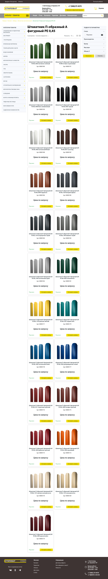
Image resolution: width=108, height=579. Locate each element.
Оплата (20, 1)
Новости (58, 567)
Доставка (63, 15)
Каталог (36, 563)
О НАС (35, 572)
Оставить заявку (46, 77)
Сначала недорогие (37, 36)
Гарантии (55, 15)
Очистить (100, 56)
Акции (35, 15)
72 (68, 36)
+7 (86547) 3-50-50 (94, 575)
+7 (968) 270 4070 (93, 573)
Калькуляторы (72, 15)
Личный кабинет (98, 1)
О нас (40, 15)
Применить (89, 56)
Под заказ (94, 35)
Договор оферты (61, 563)
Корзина (101, 8)
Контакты (47, 15)
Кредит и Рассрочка (11, 1)
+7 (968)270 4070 (75, 6)
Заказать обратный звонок (75, 10)
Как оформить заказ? (62, 565)
